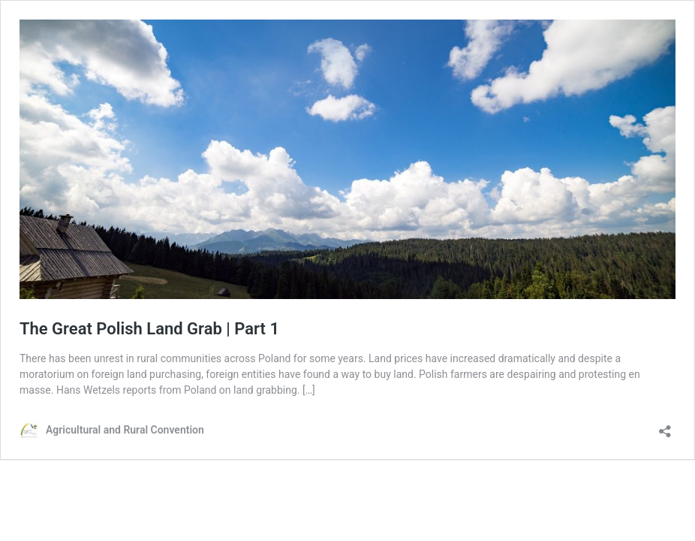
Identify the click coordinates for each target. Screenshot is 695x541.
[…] (308, 390)
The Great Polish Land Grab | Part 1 (149, 328)
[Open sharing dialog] (664, 426)
